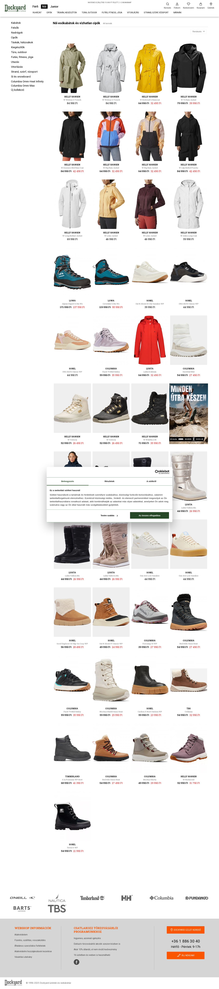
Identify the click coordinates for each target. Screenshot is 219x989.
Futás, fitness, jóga (112, 12)
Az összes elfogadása (149, 515)
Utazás (15, 62)
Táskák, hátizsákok (22, 42)
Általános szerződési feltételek (30, 945)
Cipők (49, 12)
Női (44, 6)
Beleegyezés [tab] (67, 481)
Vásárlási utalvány (23, 957)
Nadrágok (17, 32)
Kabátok (16, 22)
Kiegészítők (18, 47)
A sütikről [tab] (151, 481)
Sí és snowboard (21, 76)
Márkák (177, 12)
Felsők (15, 27)
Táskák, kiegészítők (67, 12)
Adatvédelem (21, 934)
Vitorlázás (133, 12)
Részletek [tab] (109, 481)
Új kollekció (17, 89)
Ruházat (37, 12)
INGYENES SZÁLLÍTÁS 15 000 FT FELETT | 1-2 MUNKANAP (109, 2)
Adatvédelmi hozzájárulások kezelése (33, 951)
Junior (54, 6)
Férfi (35, 6)
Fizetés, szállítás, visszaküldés (30, 940)
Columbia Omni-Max (23, 85)
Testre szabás (109, 515)
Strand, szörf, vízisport (156, 12)
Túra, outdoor (89, 12)
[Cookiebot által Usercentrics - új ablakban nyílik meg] (157, 472)
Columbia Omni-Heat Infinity (27, 81)
